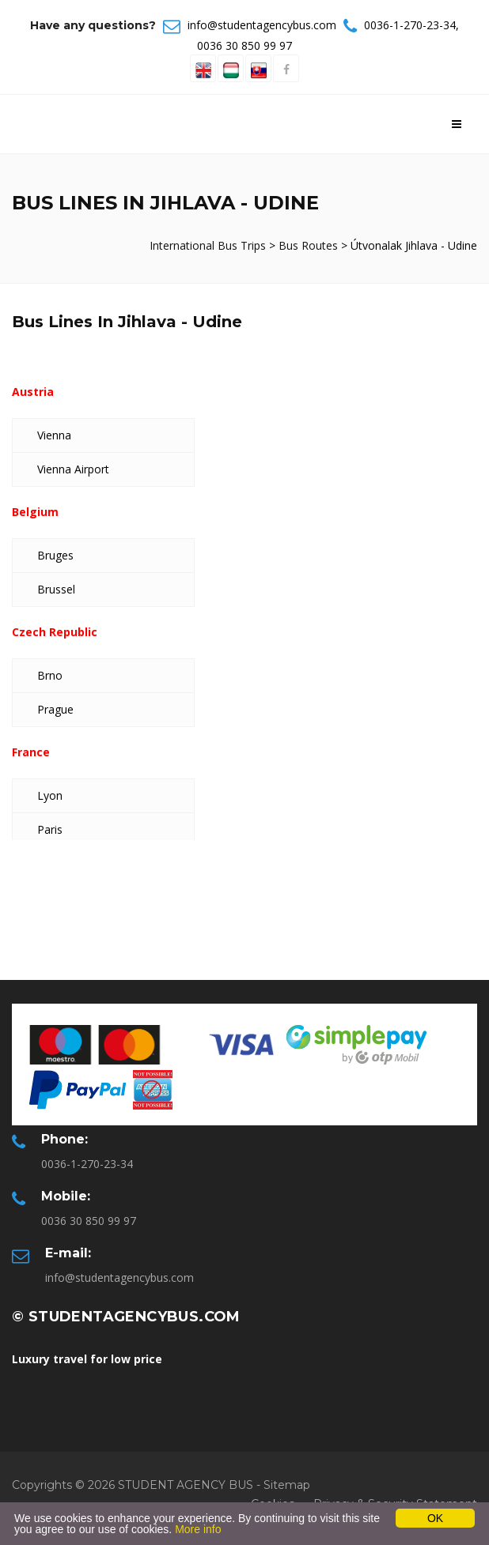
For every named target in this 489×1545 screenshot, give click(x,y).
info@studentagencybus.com (262, 24)
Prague (55, 709)
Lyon (50, 795)
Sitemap (286, 1485)
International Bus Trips (209, 245)
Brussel (56, 589)
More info (198, 1529)
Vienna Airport (73, 469)
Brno (50, 675)
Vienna (54, 435)
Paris (50, 829)
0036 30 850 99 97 (244, 45)
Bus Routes (308, 245)
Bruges (55, 555)
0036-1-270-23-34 (410, 24)
